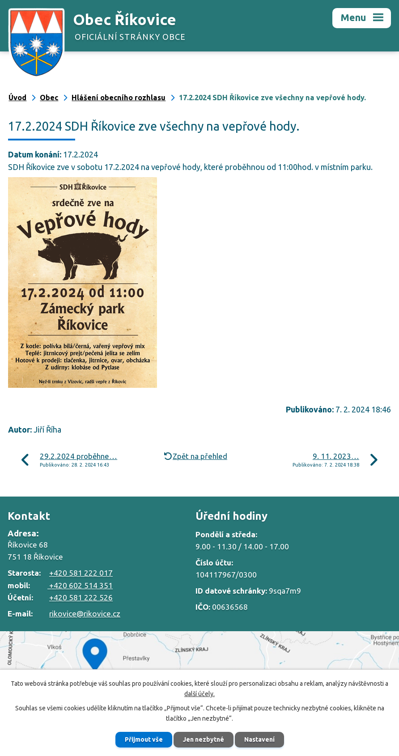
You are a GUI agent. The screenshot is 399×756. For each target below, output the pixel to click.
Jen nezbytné (203, 739)
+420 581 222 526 (81, 597)
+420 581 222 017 (81, 573)
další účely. (199, 693)
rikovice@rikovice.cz (84, 613)
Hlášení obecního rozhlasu (119, 97)
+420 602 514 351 (80, 585)
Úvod (17, 97)
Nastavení (259, 739)
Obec (49, 97)
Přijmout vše (144, 739)
